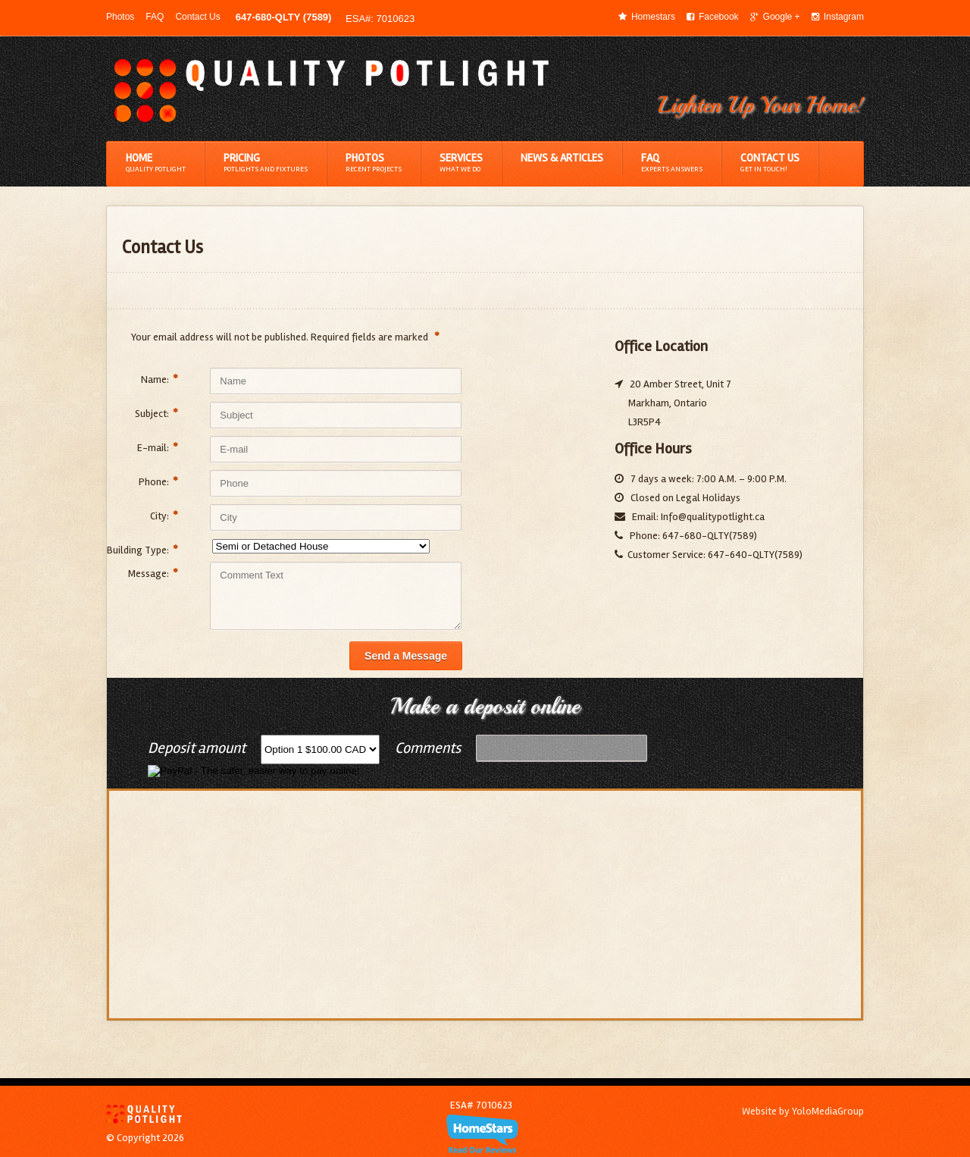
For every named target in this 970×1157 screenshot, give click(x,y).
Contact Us (197, 16)
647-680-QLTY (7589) (284, 17)
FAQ (155, 16)
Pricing (266, 163)
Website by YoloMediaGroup (803, 1111)
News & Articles (562, 158)
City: (164, 516)
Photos (120, 16)
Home (156, 163)
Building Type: (142, 550)
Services (461, 163)
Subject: (156, 413)
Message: (153, 573)
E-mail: (157, 447)
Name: (159, 379)
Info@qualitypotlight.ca (713, 516)
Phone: (158, 482)
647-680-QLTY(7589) (708, 535)
